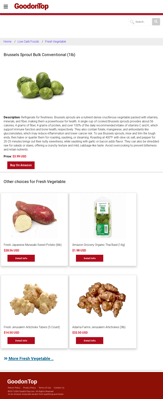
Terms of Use (45, 388)
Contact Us (59, 388)
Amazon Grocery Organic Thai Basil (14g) (98, 245)
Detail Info (21, 258)
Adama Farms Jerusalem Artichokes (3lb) (98, 327)
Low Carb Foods (28, 41)
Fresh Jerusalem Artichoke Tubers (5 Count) (32, 327)
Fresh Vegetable (55, 41)
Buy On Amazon (21, 165)
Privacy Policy (29, 388)
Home (7, 41)
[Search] (156, 21)
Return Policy (14, 388)
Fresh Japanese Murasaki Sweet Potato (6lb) (33, 245)
